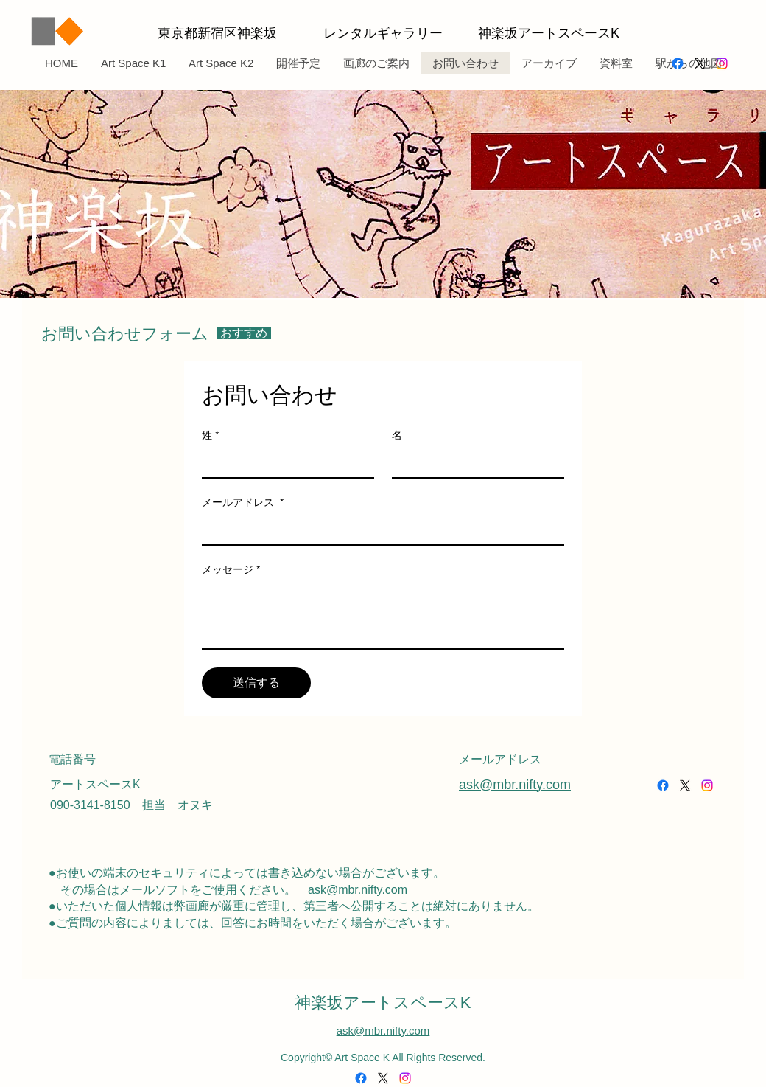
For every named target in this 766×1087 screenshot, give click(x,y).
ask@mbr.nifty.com (357, 889)
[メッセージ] (383, 615)
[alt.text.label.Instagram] (721, 63)
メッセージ (231, 569)
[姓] (283, 462)
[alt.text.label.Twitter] (699, 63)
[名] (473, 462)
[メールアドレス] (378, 529)
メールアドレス (243, 502)
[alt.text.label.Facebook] (677, 63)
